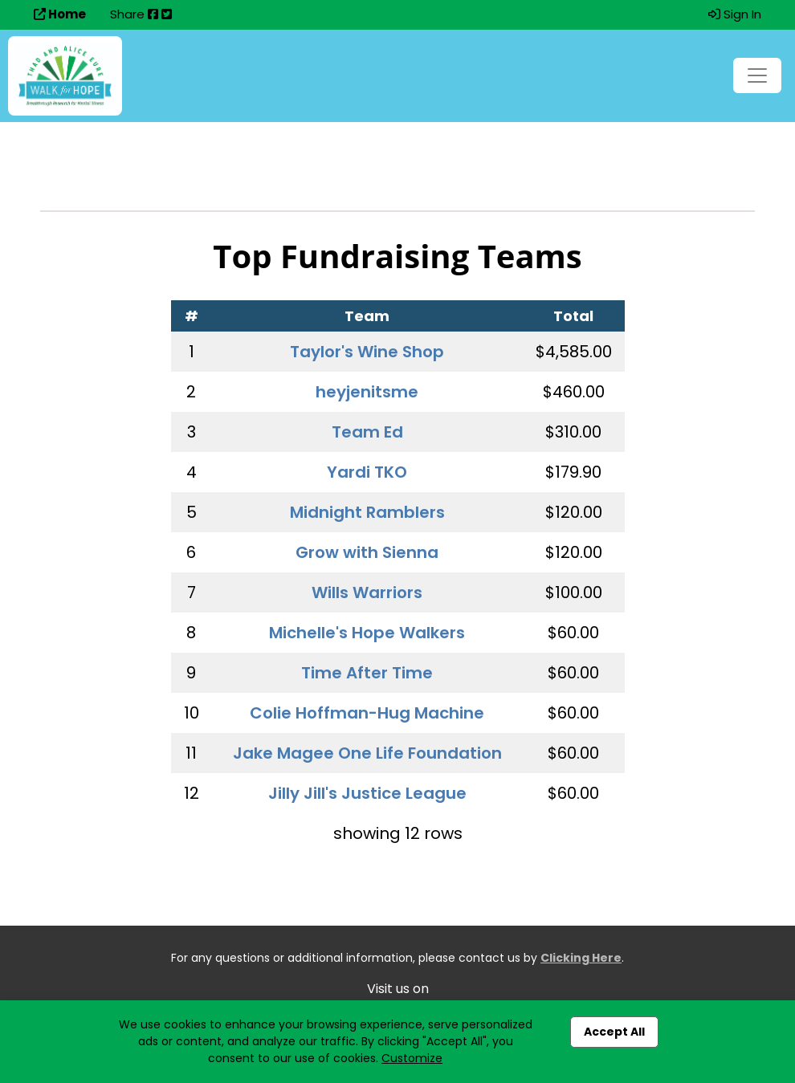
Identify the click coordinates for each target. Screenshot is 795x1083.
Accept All (614, 1032)
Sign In (734, 14)
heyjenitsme (367, 392)
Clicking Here (581, 958)
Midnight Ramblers (367, 512)
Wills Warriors (367, 592)
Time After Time (367, 673)
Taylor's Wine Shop (367, 351)
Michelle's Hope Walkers (367, 632)
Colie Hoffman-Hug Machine (367, 713)
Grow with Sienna (367, 552)
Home (60, 14)
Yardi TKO (367, 472)
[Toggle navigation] (757, 75)
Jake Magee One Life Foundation (367, 753)
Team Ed (367, 432)
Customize (411, 1058)
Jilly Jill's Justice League (367, 793)
